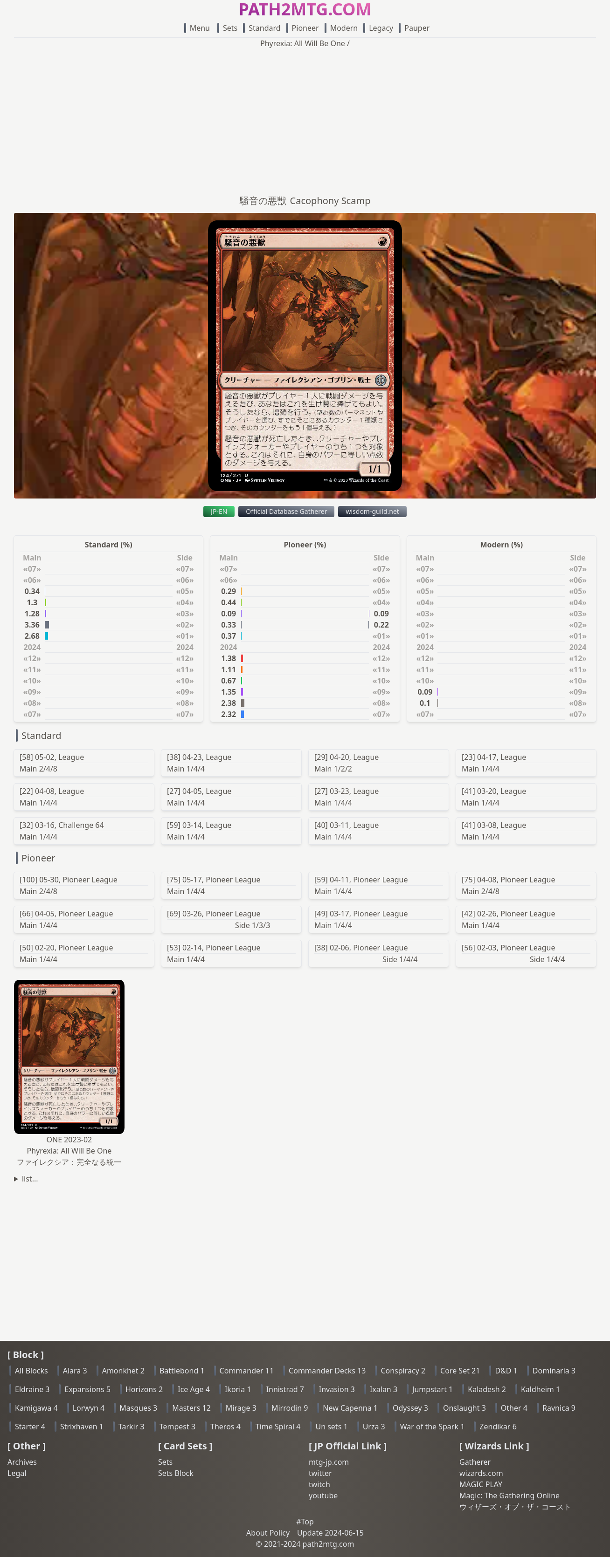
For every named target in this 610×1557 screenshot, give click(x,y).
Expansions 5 (87, 1389)
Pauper (414, 28)
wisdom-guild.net (372, 511)
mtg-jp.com (329, 1462)
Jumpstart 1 (432, 1389)
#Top (305, 1521)
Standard (261, 28)
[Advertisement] (305, 119)
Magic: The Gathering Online (509, 1495)
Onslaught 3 (464, 1408)
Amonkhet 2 (123, 1371)
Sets (227, 28)
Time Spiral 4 (278, 1426)
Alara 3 (75, 1371)
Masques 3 (138, 1408)
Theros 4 (225, 1426)
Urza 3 (374, 1426)
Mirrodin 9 (289, 1408)
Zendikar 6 (497, 1426)
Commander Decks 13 (327, 1371)
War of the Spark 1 (432, 1426)
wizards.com (481, 1473)
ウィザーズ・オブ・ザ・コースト (515, 1507)
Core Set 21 (460, 1371)
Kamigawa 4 (36, 1408)
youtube (323, 1495)
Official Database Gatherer (286, 511)
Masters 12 (191, 1408)
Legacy (378, 28)
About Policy (268, 1533)
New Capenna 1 (350, 1408)
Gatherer (475, 1462)
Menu (197, 28)
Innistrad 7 (285, 1389)
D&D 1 (506, 1371)
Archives (22, 1462)
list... (30, 1179)
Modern (341, 28)
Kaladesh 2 (487, 1389)
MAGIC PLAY (480, 1484)
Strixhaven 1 (82, 1426)
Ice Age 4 (194, 1389)
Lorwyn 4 (89, 1408)
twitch (319, 1484)
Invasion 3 (337, 1389)
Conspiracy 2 (403, 1371)
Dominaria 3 (554, 1371)
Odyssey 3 (410, 1408)
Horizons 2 (144, 1389)
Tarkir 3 (131, 1426)
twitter (320, 1473)
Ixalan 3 (383, 1389)
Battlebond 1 (182, 1371)
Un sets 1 (331, 1426)
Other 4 (514, 1408)
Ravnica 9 (558, 1408)
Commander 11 (247, 1371)
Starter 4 (30, 1426)
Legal (16, 1473)
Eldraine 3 (32, 1389)
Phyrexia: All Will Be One (302, 43)
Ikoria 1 (238, 1389)
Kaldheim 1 (540, 1389)
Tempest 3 (177, 1426)
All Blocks (31, 1371)
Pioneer (302, 28)
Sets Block (176, 1473)
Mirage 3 (241, 1408)
